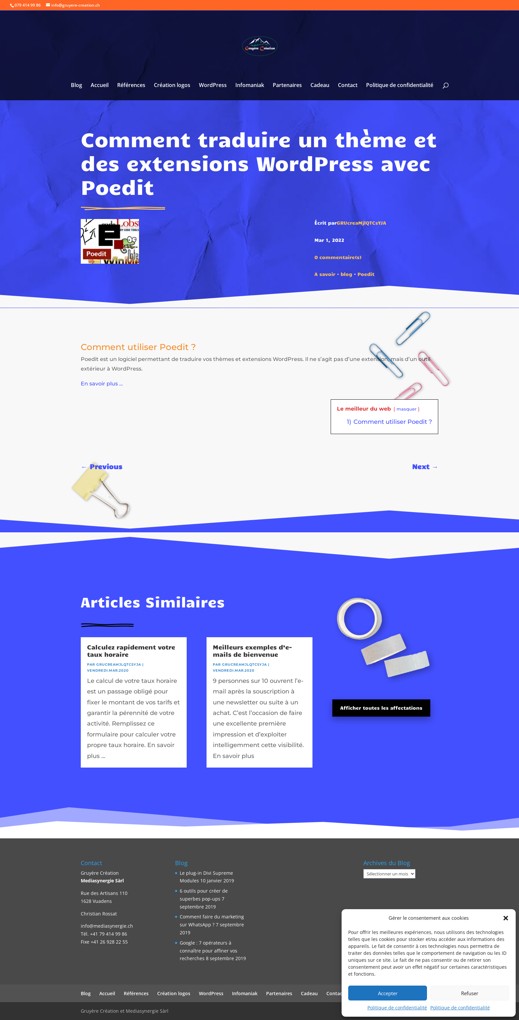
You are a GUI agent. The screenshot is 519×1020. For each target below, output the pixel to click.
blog (346, 274)
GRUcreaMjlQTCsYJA (361, 223)
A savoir (324, 274)
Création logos (172, 86)
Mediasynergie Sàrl (102, 880)
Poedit (365, 274)
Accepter (388, 993)
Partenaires (287, 86)
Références (131, 86)
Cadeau (319, 86)
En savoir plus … (102, 383)
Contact (347, 86)
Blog (76, 86)
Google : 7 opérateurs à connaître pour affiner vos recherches (208, 951)
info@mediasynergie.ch (107, 926)
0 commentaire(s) (338, 257)
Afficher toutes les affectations (381, 708)
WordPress (213, 86)
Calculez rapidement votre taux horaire (131, 650)
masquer (406, 409)
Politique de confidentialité (397, 1007)
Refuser (469, 993)
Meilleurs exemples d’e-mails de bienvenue (252, 650)
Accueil (100, 86)
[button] (505, 918)
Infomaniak (249, 86)
